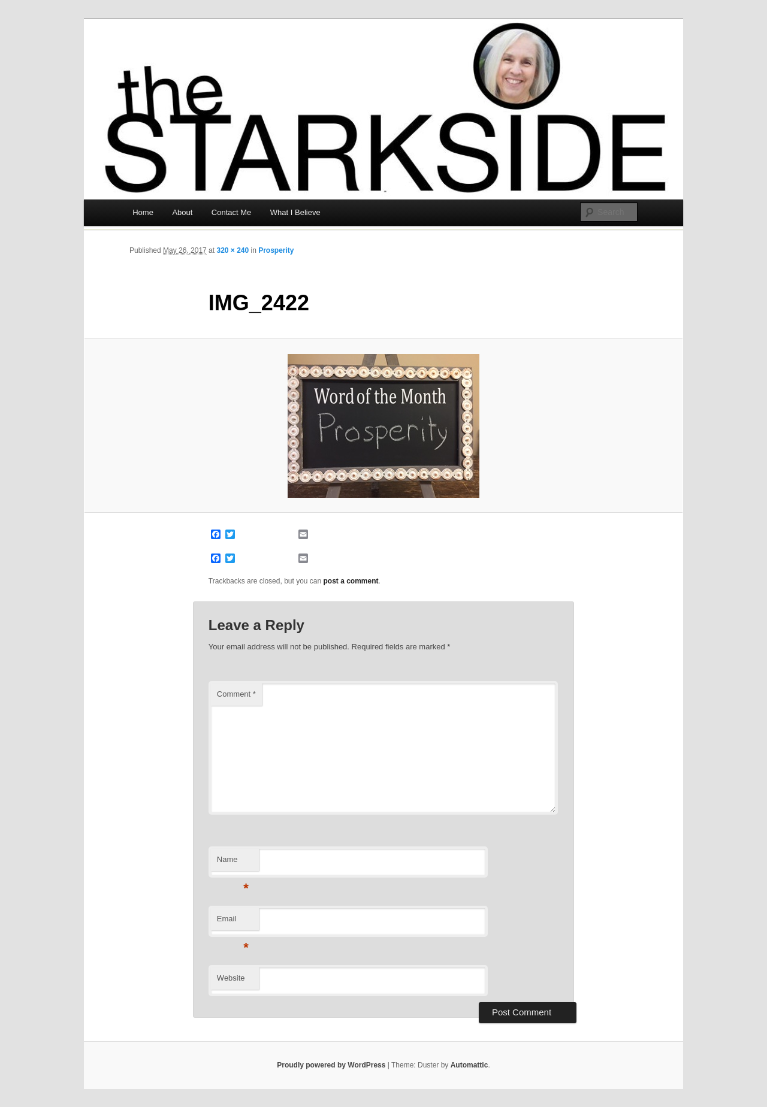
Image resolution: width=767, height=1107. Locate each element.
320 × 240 (232, 250)
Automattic (469, 1065)
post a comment (351, 581)
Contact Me (231, 212)
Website (231, 977)
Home (142, 212)
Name (233, 863)
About (182, 212)
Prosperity (276, 250)
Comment (236, 693)
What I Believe (295, 212)
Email (233, 922)
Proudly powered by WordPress (331, 1065)
